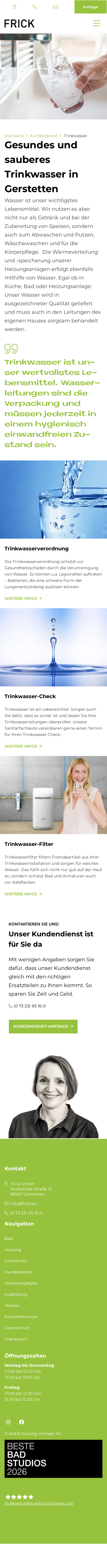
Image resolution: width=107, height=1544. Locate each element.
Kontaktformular (21, 1316)
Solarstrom (16, 1260)
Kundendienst (44, 135)
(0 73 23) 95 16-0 (35, 7)
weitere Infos (21, 598)
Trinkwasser (75, 135)
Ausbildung (16, 1294)
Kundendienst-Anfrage (40, 1026)
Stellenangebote (21, 1283)
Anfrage (90, 7)
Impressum (16, 1339)
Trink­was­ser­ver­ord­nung (37, 548)
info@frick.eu (55, 7)
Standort (14, 7)
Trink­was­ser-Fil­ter (29, 844)
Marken (12, 1305)
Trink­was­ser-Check (30, 696)
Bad (9, 1238)
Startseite (14, 135)
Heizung (13, 1249)
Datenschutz (17, 1327)
